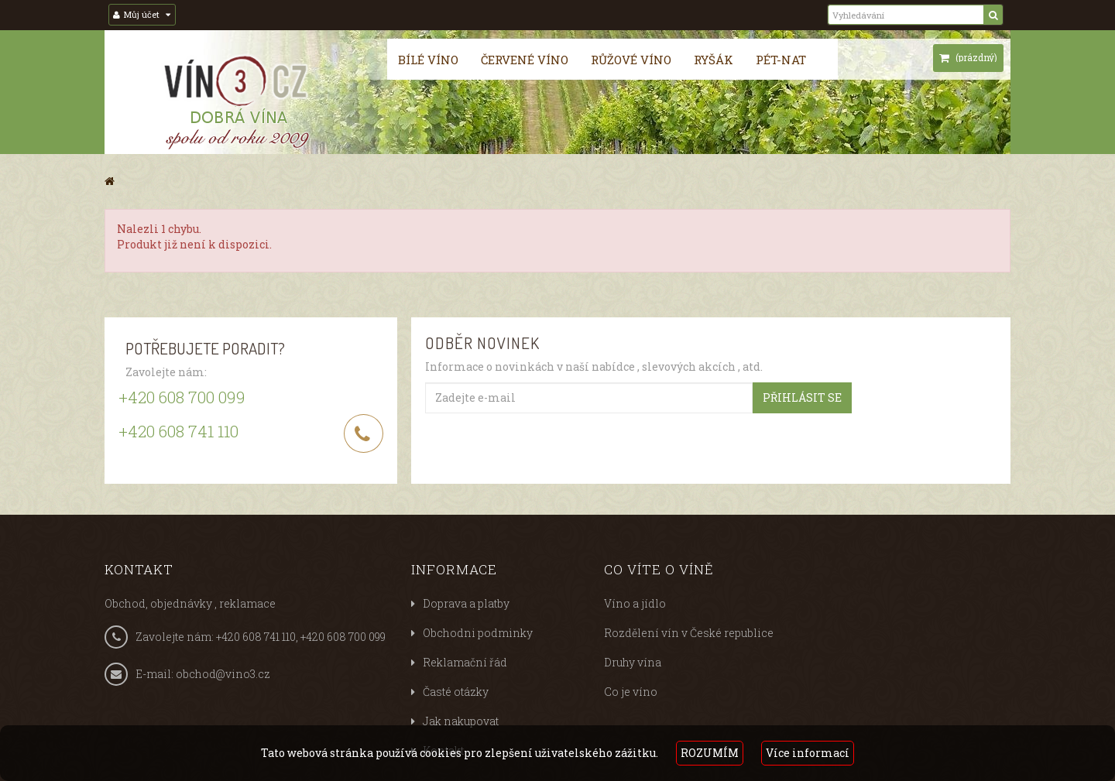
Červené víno (524, 59)
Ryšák (713, 59)
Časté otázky (456, 691)
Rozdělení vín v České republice (689, 632)
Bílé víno (428, 59)
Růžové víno (631, 59)
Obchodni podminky (478, 632)
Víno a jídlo (635, 603)
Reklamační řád (465, 662)
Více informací (807, 752)
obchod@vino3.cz (223, 673)
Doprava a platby (466, 603)
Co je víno (630, 691)
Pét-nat (781, 59)
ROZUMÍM (710, 752)
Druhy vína (632, 662)
